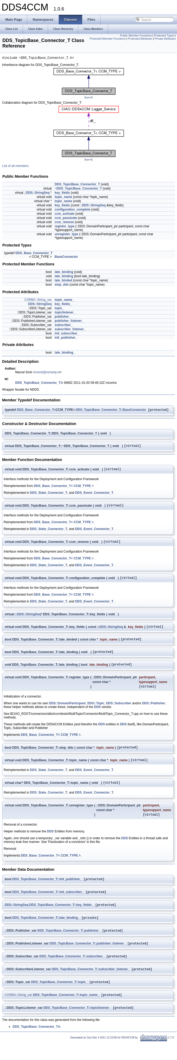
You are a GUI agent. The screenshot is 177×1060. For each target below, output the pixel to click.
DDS (97, 716)
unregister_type (66, 235)
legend (88, 98)
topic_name (63, 198)
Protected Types (164, 35)
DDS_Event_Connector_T (94, 495)
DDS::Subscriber (118, 712)
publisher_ (63, 317)
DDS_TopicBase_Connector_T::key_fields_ (61, 919)
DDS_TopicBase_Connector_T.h (39, 383)
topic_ (59, 309)
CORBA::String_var (38, 300)
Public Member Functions (136, 35)
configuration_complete (72, 210)
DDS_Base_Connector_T (34, 254)
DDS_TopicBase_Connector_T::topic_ (59, 999)
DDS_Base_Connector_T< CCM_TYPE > (63, 489)
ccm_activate (64, 214)
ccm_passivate (66, 219)
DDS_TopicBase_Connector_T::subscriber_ (71, 972)
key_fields (62, 193)
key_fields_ (63, 305)
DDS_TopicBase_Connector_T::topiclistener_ (77, 1026)
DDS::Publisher (153, 712)
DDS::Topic (95, 712)
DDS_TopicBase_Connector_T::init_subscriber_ (48, 905)
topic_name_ (64, 300)
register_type (64, 227)
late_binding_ (65, 353)
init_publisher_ (66, 338)
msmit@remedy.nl (47, 373)
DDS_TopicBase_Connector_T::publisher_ (68, 945)
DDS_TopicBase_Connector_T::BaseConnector (111, 411)
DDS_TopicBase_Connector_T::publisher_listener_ (88, 959)
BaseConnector (66, 257)
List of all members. (15, 167)
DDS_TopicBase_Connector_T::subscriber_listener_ (91, 986)
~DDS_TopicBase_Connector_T (78, 189)
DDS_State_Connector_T (48, 495)
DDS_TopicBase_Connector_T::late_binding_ (46, 932)
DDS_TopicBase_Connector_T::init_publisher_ (47, 892)
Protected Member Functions (108, 38)
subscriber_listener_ (70, 330)
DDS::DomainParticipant (67, 712)
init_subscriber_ (67, 334)
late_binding (64, 273)
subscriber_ (63, 326)
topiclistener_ (65, 313)
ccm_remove (64, 223)
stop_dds (62, 285)
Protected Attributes (140, 38)
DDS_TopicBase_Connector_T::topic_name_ (66, 1012)
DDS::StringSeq (38, 193)
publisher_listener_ (69, 321)
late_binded (63, 281)
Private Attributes (165, 38)
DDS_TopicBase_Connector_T (77, 185)
